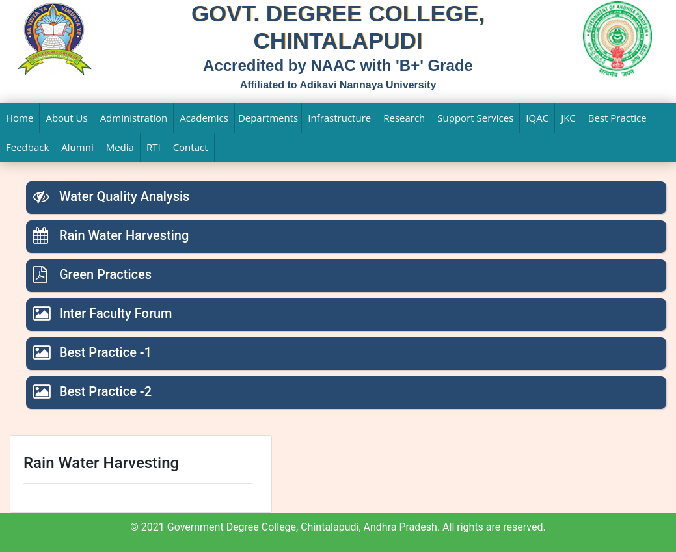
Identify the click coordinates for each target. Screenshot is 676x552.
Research (404, 117)
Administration (134, 117)
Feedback (27, 146)
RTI (153, 146)
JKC (568, 117)
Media (120, 146)
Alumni (77, 146)
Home (19, 117)
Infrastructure (339, 117)
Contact (190, 146)
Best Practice (617, 117)
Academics (204, 117)
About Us (66, 117)
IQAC (537, 117)
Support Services (475, 117)
